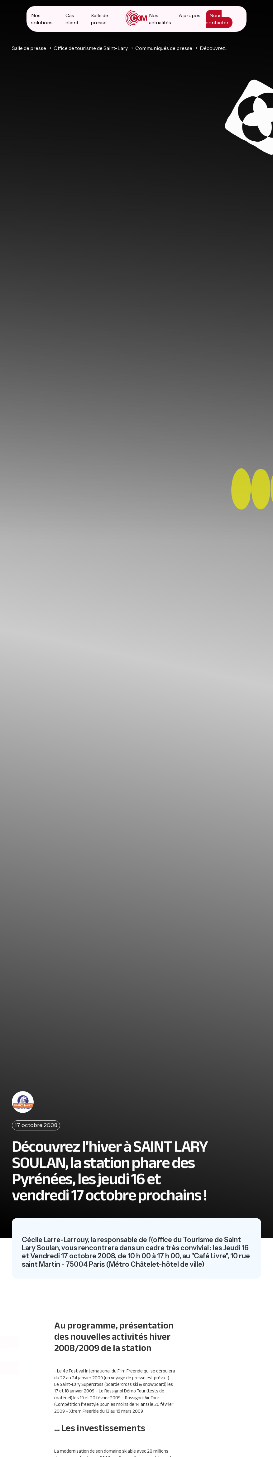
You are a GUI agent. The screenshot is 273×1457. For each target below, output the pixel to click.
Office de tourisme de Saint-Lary (91, 48)
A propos (189, 15)
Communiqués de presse (163, 48)
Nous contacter (217, 18)
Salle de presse (29, 48)
